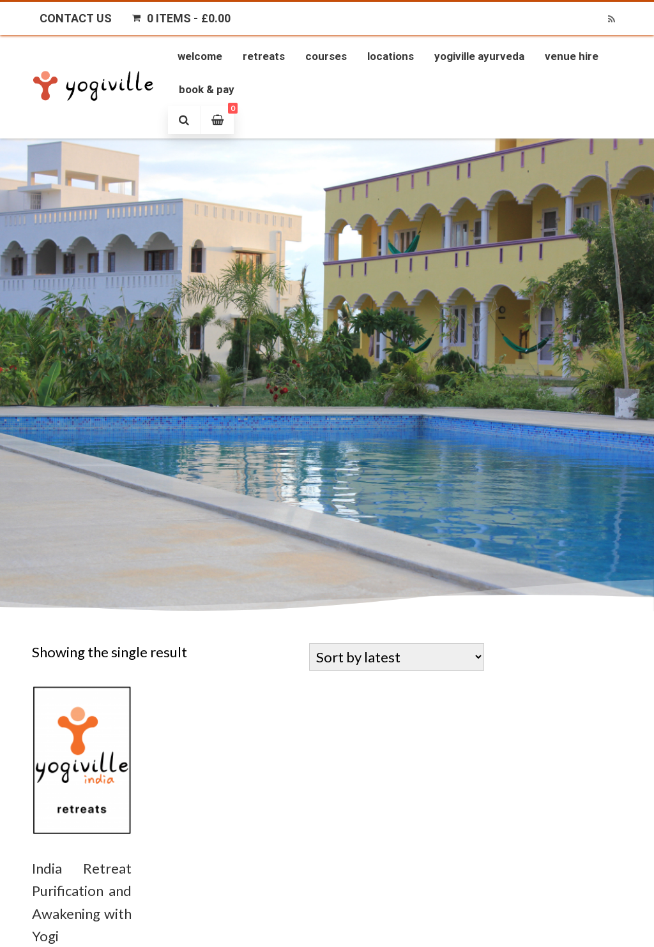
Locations (390, 56)
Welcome (200, 56)
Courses (326, 56)
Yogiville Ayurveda (479, 56)
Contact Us (76, 18)
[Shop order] (396, 657)
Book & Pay (206, 89)
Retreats (264, 56)
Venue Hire (571, 56)
